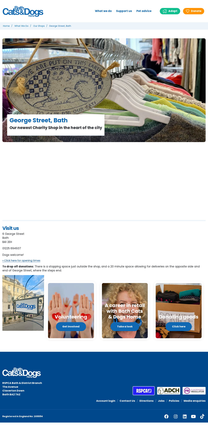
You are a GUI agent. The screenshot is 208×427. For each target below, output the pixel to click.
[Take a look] (125, 313)
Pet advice (143, 11)
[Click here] (179, 313)
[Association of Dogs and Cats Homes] (167, 395)
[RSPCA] (144, 395)
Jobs (159, 405)
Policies (173, 405)
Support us (124, 11)
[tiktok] (202, 421)
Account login (103, 405)
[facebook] (166, 421)
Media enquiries (194, 405)
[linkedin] (185, 421)
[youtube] (193, 421)
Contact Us (125, 405)
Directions (144, 405)
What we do (103, 11)
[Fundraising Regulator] (193, 395)
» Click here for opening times (22, 260)
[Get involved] (71, 313)
